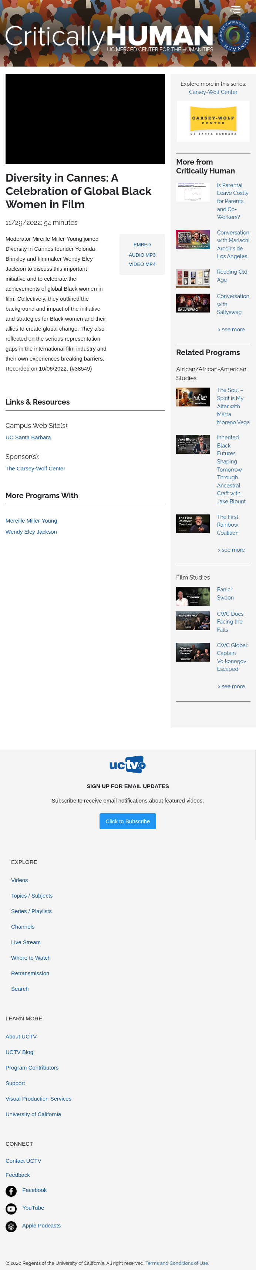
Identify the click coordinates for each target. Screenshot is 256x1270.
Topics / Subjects (32, 895)
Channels (22, 926)
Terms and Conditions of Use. (177, 1263)
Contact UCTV (23, 1161)
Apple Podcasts (41, 1225)
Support (15, 1083)
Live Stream (26, 942)
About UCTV (21, 1036)
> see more (231, 329)
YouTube (33, 1208)
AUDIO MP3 (142, 255)
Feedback (18, 1175)
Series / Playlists (31, 911)
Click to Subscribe (127, 821)
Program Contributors (32, 1067)
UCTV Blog (19, 1052)
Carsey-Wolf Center (213, 92)
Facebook (34, 1190)
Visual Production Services (38, 1098)
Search (20, 989)
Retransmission (30, 973)
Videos (19, 880)
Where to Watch (31, 958)
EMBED (142, 244)
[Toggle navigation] (235, 10)
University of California (33, 1114)
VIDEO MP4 (142, 264)
